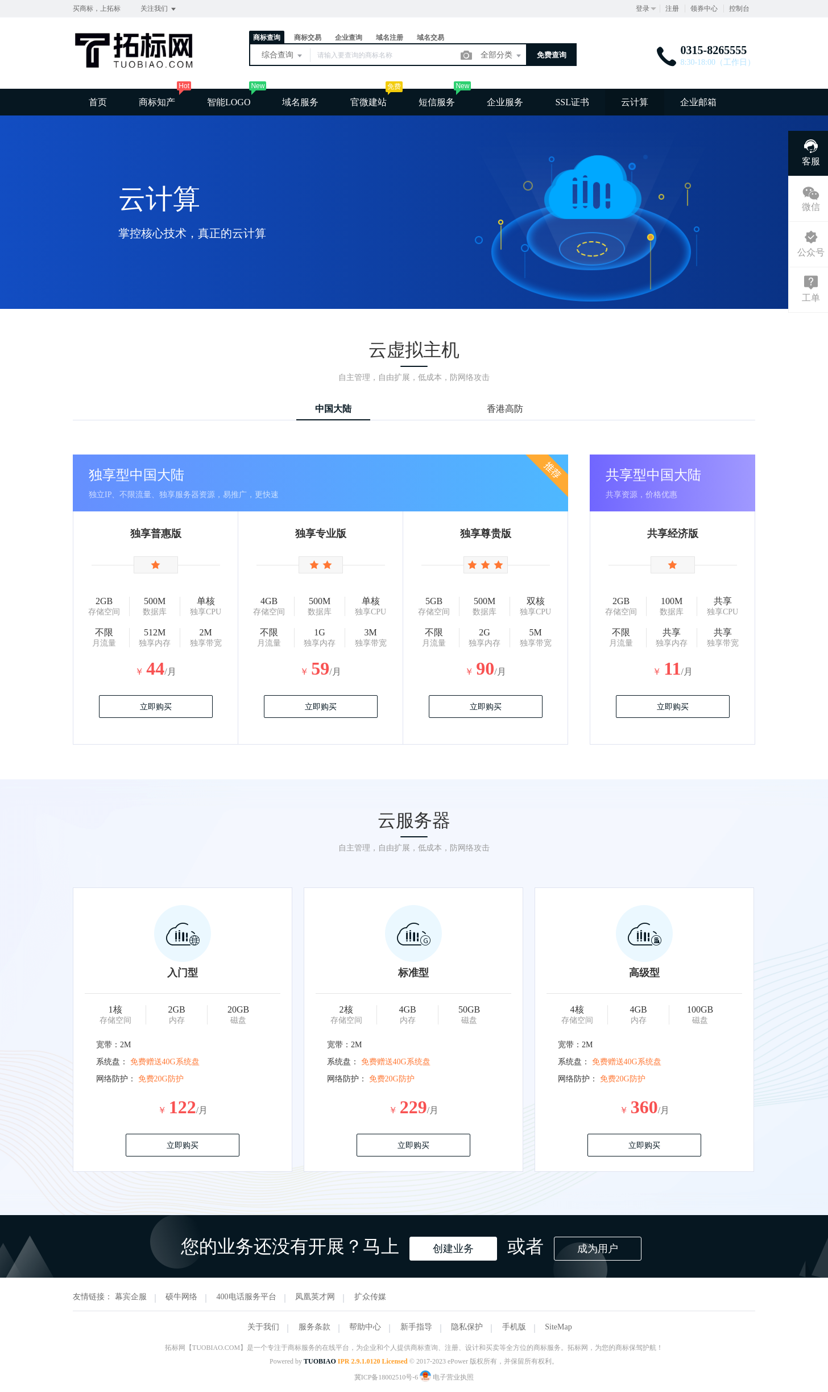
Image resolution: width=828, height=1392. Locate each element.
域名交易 (430, 38)
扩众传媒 (370, 1296)
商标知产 (157, 102)
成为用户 (597, 1248)
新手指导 (416, 1327)
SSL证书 (572, 102)
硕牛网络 (181, 1296)
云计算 (634, 102)
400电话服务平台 (246, 1296)
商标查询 (266, 38)
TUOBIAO (320, 1361)
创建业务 (453, 1248)
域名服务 (300, 102)
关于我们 (263, 1327)
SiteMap (558, 1327)
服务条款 (314, 1327)
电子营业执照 (447, 1377)
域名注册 (389, 38)
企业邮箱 (698, 102)
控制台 (739, 9)
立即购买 (156, 707)
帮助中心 (365, 1327)
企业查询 (348, 38)
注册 (672, 9)
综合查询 (283, 56)
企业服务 (505, 102)
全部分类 (502, 56)
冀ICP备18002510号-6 (386, 1377)
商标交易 (307, 38)
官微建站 (368, 102)
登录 (642, 9)
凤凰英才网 (315, 1296)
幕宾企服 (131, 1296)
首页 (98, 102)
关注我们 (158, 9)
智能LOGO (228, 102)
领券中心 (704, 9)
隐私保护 (467, 1327)
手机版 (514, 1327)
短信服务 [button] (437, 102)
